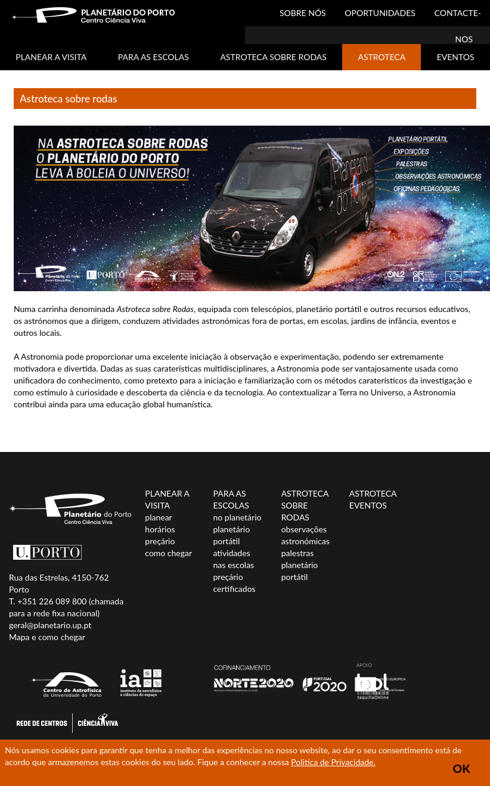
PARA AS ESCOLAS (153, 57)
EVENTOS (456, 57)
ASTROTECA (381, 57)
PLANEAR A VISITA (50, 57)
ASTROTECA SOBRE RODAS (273, 57)
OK (461, 768)
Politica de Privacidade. (333, 762)
